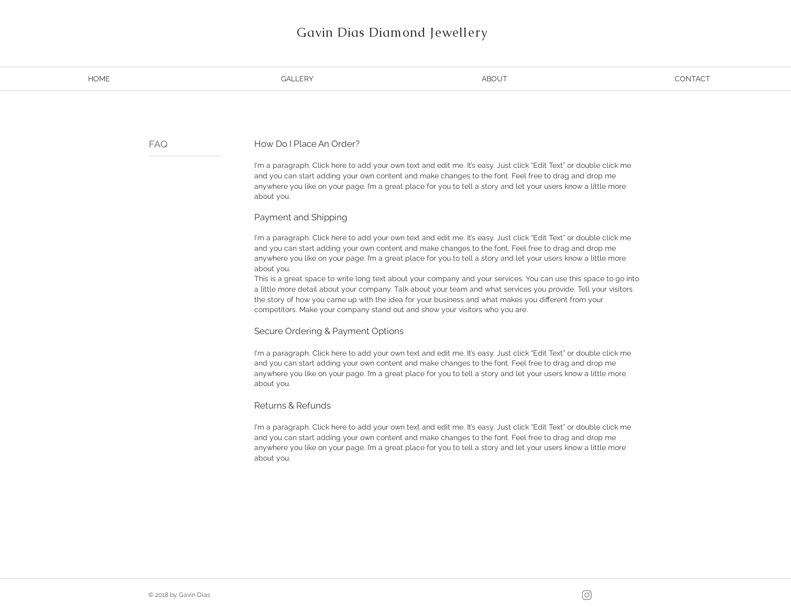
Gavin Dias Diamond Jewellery (393, 32)
